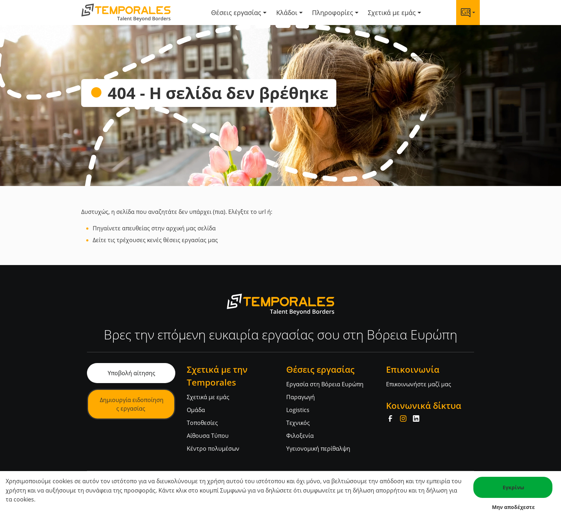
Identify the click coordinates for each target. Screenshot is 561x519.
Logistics (297, 410)
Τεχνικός (298, 423)
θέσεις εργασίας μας (190, 240)
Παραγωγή (300, 397)
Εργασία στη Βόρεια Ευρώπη (325, 384)
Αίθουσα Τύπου (208, 436)
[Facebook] (390, 418)
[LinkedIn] (416, 418)
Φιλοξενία (300, 436)
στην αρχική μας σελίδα (183, 228)
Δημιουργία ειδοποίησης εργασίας (132, 404)
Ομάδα (196, 410)
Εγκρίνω (513, 487)
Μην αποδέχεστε (513, 507)
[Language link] (468, 12)
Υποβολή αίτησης (131, 373)
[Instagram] (403, 418)
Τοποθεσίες (202, 423)
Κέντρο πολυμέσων (213, 448)
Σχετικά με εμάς (208, 397)
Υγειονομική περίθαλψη (318, 448)
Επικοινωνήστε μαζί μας (418, 384)
